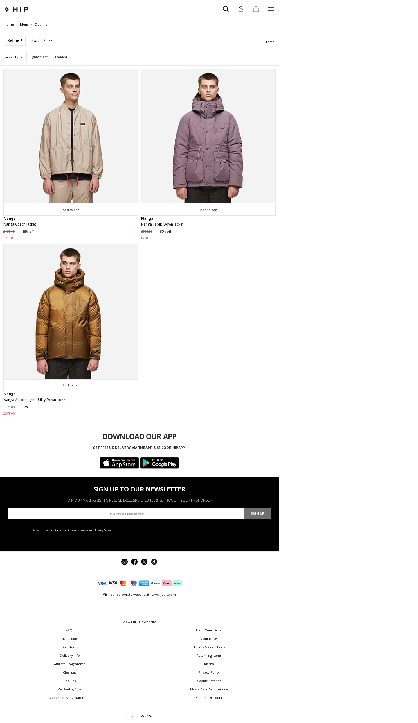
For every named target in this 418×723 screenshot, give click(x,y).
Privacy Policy (209, 672)
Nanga (9, 218)
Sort (35, 40)
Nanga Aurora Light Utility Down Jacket (34, 399)
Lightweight (39, 57)
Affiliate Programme (69, 664)
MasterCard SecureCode (209, 689)
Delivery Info (70, 655)
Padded (61, 57)
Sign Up (257, 513)
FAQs (70, 630)
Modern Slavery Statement (70, 697)
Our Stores (69, 647)
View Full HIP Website (139, 622)
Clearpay (70, 672)
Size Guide (69, 638)
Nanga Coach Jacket (19, 224)
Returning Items (209, 655)
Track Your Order (209, 630)
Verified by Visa (70, 689)
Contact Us (209, 638)
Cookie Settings (209, 681)
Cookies (70, 681)
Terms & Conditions (209, 647)
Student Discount (209, 697)
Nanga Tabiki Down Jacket (162, 224)
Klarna (209, 664)
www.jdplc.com (163, 594)
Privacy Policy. (103, 530)
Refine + (15, 40)
